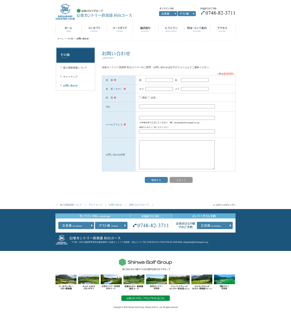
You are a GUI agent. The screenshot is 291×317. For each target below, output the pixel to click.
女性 (153, 97)
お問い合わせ (115, 204)
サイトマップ (95, 204)
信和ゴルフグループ (139, 204)
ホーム (60, 38)
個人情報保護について (71, 204)
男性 (144, 97)
